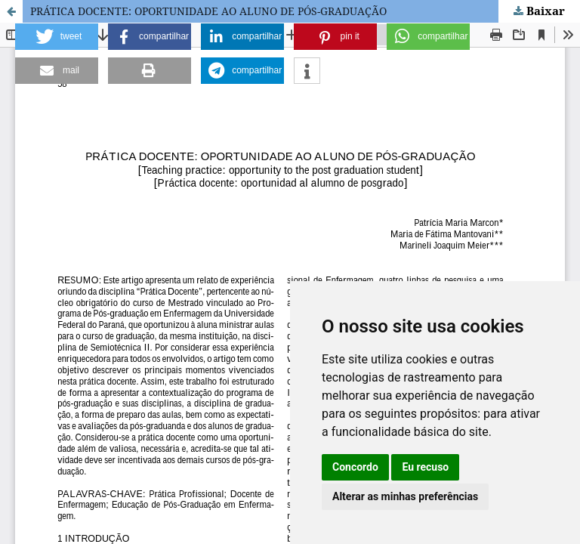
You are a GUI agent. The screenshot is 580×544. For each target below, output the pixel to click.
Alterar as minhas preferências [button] (405, 496)
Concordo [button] (355, 467)
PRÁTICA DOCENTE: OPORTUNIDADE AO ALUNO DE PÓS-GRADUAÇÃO (208, 11)
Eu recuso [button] (425, 467)
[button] (56, 36)
